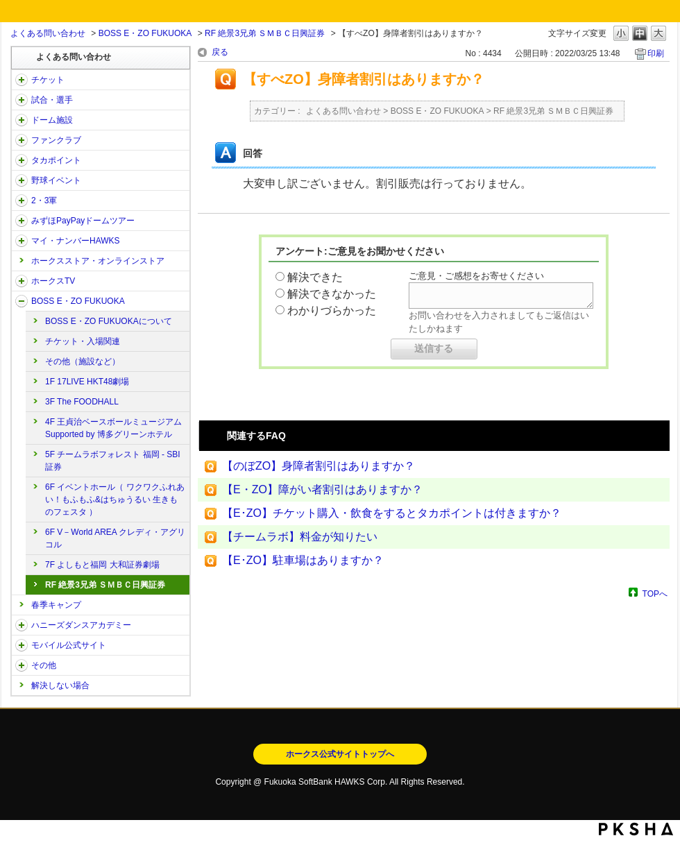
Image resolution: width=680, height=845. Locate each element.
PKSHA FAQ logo (636, 829)
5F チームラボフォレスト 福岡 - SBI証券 (112, 461)
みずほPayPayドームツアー (83, 220)
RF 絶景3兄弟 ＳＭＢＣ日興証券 (265, 33)
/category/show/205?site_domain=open (21, 281)
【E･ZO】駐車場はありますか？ (303, 560)
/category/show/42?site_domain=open (21, 180)
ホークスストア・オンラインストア (97, 261)
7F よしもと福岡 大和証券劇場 (102, 565)
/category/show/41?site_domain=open (21, 160)
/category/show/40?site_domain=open (21, 140)
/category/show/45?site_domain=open (21, 220)
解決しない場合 (60, 685)
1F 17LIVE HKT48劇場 (87, 381)
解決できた (315, 277)
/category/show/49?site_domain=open (21, 665)
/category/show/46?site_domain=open (21, 240)
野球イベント (56, 180)
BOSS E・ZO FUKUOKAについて (108, 321)
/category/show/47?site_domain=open (21, 625)
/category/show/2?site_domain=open (21, 80)
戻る (220, 52)
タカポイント (56, 160)
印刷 (655, 53)
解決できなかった (331, 294)
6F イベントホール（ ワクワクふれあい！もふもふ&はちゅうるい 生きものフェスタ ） (115, 499)
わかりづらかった (331, 310)
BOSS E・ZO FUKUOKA (145, 33)
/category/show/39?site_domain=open (21, 120)
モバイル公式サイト (68, 645)
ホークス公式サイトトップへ (340, 754)
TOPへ (655, 593)
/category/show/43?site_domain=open (21, 200)
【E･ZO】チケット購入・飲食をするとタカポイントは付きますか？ (391, 513)
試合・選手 (52, 100)
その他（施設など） (82, 361)
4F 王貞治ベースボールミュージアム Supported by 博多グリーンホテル (113, 428)
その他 (43, 665)
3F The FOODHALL (82, 402)
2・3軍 (44, 200)
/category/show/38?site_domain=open (21, 100)
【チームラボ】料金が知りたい (299, 537)
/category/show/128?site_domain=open (21, 301)
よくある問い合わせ (47, 33)
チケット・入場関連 (82, 341)
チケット (48, 80)
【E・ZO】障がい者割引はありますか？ (322, 489)
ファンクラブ (56, 140)
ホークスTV (53, 281)
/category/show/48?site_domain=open (21, 645)
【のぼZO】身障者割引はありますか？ (318, 466)
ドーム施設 (52, 120)
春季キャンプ (56, 605)
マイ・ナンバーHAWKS (75, 241)
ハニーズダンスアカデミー (81, 625)
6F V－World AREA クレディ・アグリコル (115, 538)
